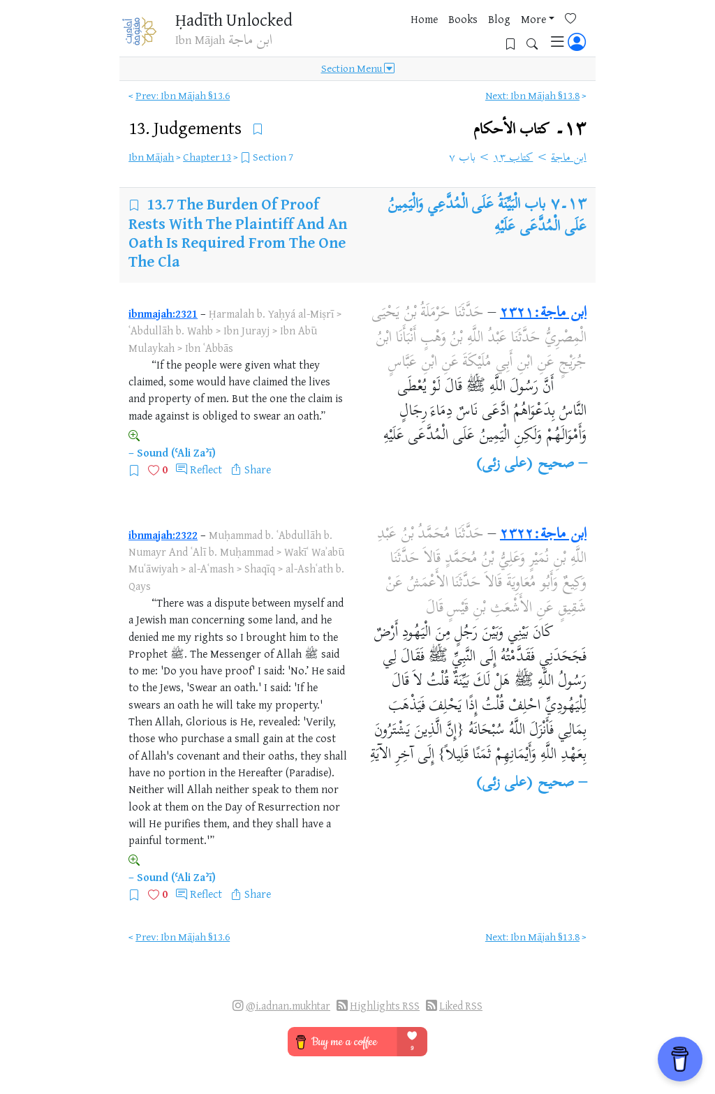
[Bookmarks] (515, 32)
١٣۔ (530, 129)
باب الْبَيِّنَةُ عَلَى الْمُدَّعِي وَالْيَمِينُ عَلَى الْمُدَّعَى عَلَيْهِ (487, 216)
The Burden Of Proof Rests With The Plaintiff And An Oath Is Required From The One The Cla (237, 232)
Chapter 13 (207, 157)
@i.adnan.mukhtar (288, 1006)
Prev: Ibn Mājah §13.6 (182, 95)
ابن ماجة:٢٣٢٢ (543, 535)
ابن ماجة (569, 158)
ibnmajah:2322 (163, 534)
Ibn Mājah (151, 157)
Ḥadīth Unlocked (226, 20)
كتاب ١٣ (513, 158)
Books (381, 34)
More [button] (451, 34)
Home (342, 34)
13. (187, 127)
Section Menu (358, 71)
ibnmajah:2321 (163, 313)
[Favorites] (494, 32)
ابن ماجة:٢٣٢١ (543, 313)
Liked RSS (460, 1006)
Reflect (206, 469)
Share (257, 469)
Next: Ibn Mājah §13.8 (532, 95)
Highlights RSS (385, 1006)
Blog (417, 34)
